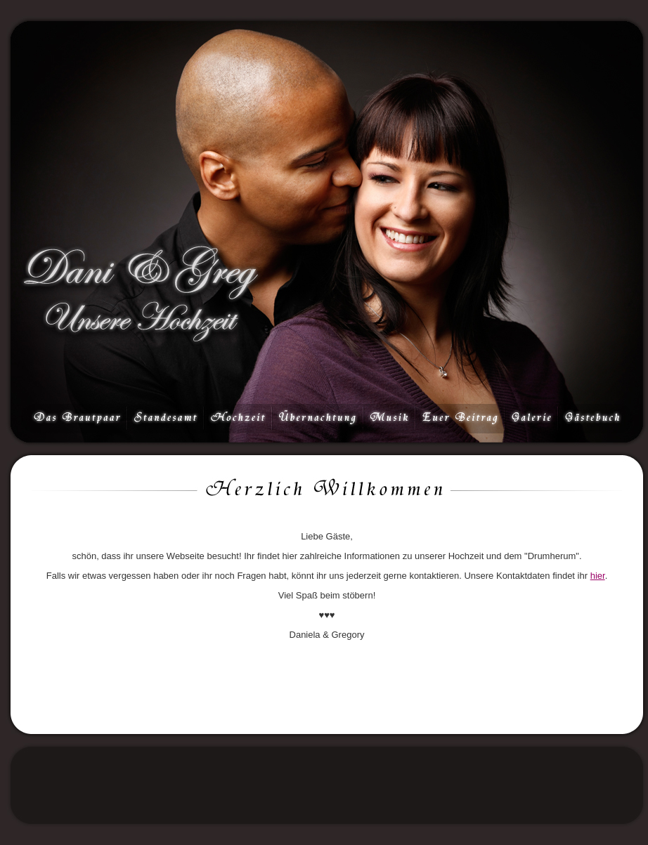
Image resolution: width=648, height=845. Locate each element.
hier (597, 575)
